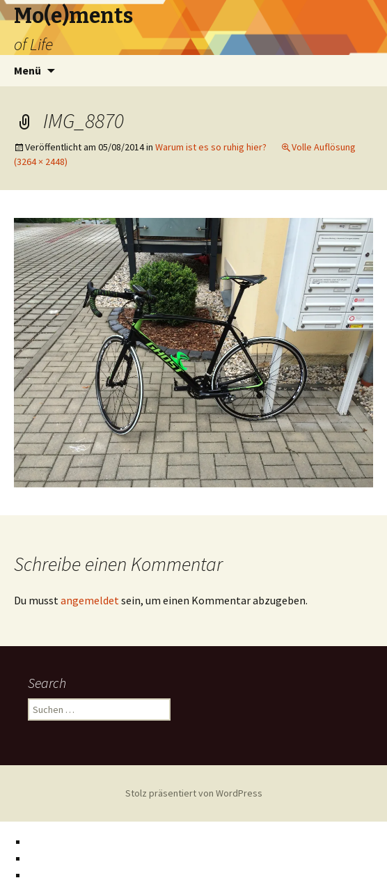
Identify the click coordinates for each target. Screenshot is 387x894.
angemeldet (90, 600)
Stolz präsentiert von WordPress (193, 793)
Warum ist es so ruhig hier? (211, 147)
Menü (27, 70)
